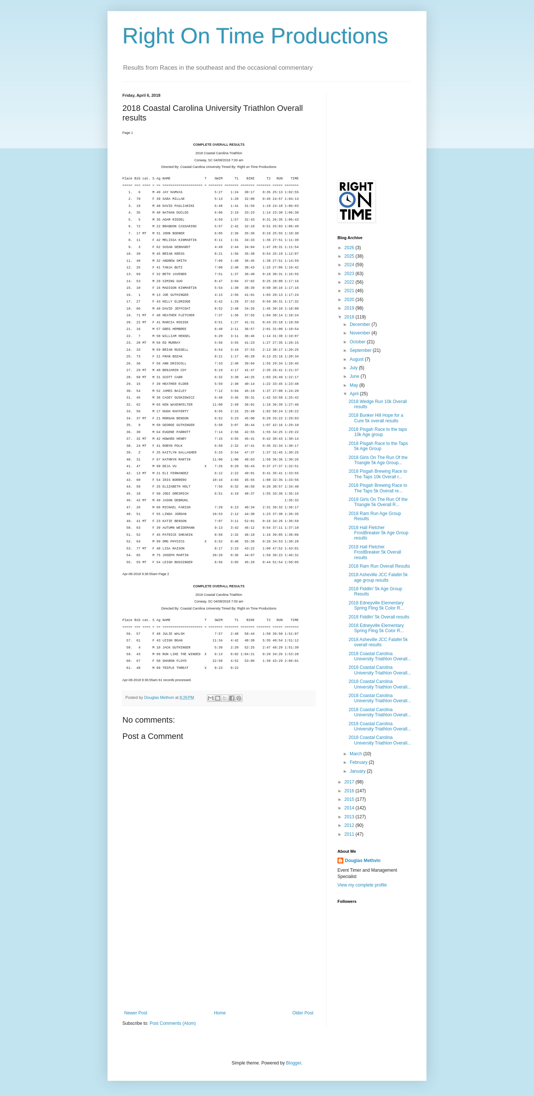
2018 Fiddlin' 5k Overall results (379, 617)
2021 (350, 290)
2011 (350, 834)
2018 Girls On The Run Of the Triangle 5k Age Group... (378, 460)
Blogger (293, 1063)
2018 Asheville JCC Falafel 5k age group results (378, 577)
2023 (350, 273)
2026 (350, 247)
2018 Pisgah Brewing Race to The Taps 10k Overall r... (378, 474)
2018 (350, 317)
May (354, 385)
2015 (350, 799)
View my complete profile (362, 885)
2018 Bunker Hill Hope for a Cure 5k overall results (376, 418)
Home (220, 1013)
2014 (350, 808)
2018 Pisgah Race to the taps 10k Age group (378, 432)
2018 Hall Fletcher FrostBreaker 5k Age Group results (378, 533)
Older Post (302, 1013)
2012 (350, 825)
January (358, 771)
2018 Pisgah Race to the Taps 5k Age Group (378, 446)
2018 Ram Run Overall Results (379, 566)
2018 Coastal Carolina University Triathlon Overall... (380, 656)
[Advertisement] (218, 954)
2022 (350, 282)
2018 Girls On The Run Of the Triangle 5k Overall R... (378, 502)
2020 (350, 299)
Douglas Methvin (362, 860)
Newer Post (135, 1013)
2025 (350, 256)
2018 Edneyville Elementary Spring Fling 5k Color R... (376, 605)
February (359, 762)
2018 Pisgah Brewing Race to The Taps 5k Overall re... (378, 488)
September (361, 350)
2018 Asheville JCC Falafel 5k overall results (378, 642)
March (356, 753)
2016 (350, 790)
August (357, 359)
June (355, 376)
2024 (350, 264)
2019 (350, 308)
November (361, 333)
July (354, 367)
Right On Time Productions (255, 35)
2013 (350, 816)
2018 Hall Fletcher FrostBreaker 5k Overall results (375, 552)
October (358, 341)
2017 (350, 782)
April (355, 393)
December (361, 324)
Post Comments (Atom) (172, 1023)
